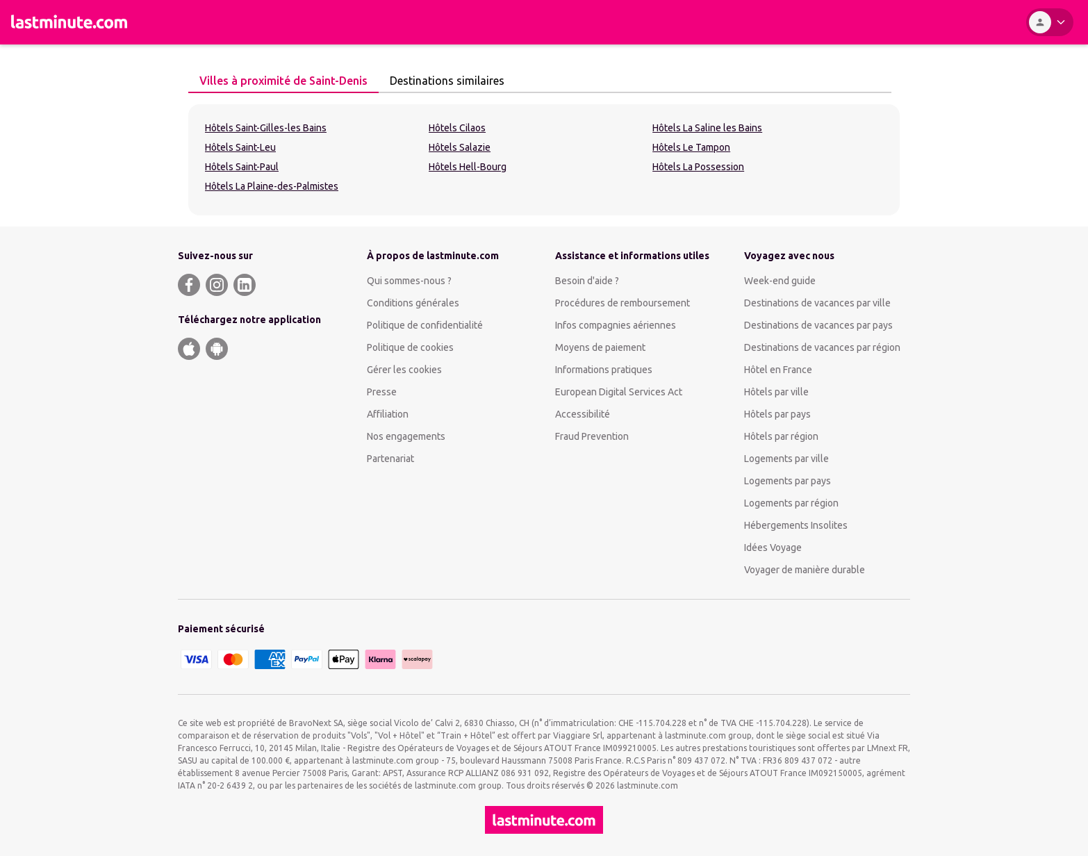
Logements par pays (787, 480)
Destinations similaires (443, 80)
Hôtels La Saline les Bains (707, 127)
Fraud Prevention (592, 436)
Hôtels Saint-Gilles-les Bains (266, 127)
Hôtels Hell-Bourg (467, 166)
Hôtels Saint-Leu (240, 147)
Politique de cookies (410, 347)
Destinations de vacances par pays (818, 325)
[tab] (283, 81)
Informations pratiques (603, 369)
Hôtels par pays (777, 414)
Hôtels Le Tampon (691, 147)
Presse (382, 391)
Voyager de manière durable (804, 569)
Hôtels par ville (776, 391)
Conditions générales (413, 302)
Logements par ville (786, 458)
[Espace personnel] (1049, 22)
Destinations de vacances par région (822, 347)
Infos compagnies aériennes (615, 325)
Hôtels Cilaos (457, 127)
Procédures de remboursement (622, 302)
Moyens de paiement (600, 347)
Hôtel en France (778, 369)
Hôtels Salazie (460, 147)
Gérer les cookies (404, 369)
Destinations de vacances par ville (817, 302)
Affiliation (388, 414)
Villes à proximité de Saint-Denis (280, 80)
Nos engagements (406, 436)
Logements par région (791, 503)
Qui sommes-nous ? (409, 280)
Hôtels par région (781, 436)
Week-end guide (780, 280)
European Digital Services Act (618, 391)
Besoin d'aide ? (587, 280)
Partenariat (390, 458)
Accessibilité (582, 414)
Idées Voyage (773, 547)
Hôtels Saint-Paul (242, 166)
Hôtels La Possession (698, 166)
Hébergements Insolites (796, 525)
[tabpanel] (544, 159)
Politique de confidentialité (425, 325)
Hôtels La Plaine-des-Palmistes (271, 186)
